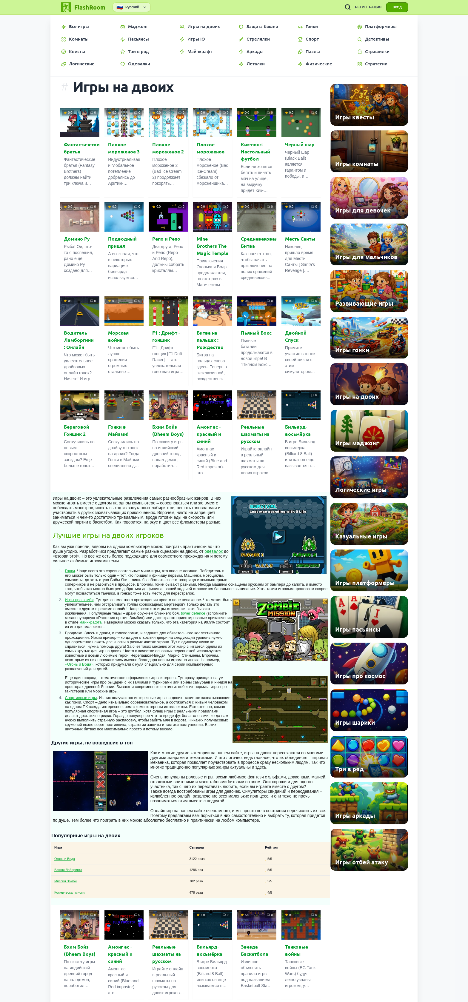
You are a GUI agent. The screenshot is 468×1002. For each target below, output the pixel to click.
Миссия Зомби (65, 881)
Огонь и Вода (64, 859)
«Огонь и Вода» (79, 664)
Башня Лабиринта (68, 870)
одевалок (213, 551)
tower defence (193, 613)
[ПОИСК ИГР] (347, 7)
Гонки (70, 571)
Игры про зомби (79, 600)
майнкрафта (90, 622)
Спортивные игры (81, 697)
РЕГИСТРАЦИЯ (368, 7)
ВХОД (397, 7)
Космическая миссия (70, 892)
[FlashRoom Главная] (82, 7)
